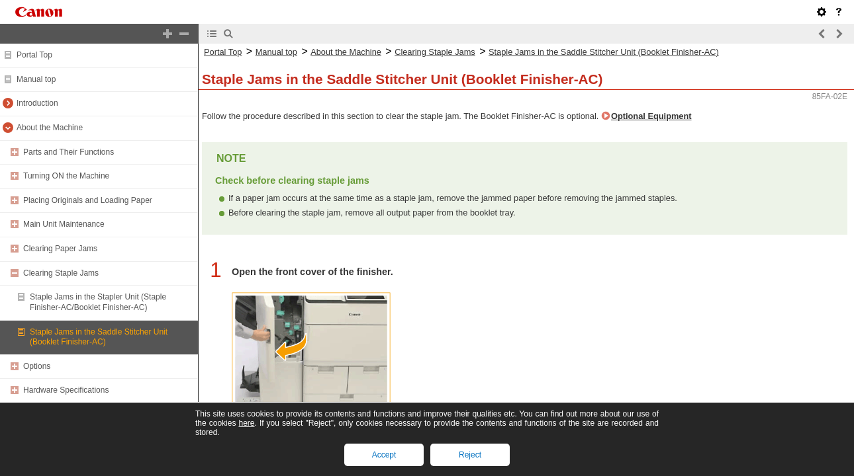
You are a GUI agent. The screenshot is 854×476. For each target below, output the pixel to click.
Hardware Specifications (66, 390)
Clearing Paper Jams (60, 248)
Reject (470, 454)
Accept (384, 454)
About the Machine (50, 127)
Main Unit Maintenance (64, 224)
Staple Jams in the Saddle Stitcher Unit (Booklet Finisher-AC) (98, 337)
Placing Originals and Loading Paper (87, 200)
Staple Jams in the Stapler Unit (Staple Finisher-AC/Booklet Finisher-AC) (98, 302)
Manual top (36, 79)
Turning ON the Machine (66, 175)
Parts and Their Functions (68, 152)
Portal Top (34, 55)
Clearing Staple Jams (61, 273)
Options (36, 366)
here (246, 423)
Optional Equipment (651, 116)
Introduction (37, 103)
